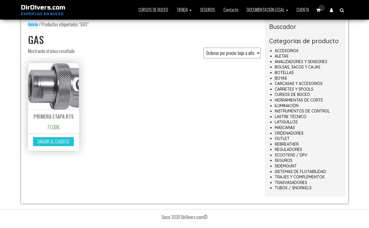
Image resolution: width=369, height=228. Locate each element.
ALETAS (281, 56)
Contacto (231, 9)
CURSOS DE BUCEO (153, 9)
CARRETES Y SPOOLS (294, 89)
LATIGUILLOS (286, 122)
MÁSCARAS (285, 127)
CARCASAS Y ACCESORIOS (299, 83)
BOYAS (281, 78)
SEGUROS (207, 9)
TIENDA (184, 9)
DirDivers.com (43, 7)
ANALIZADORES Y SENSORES (301, 61)
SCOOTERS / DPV (291, 155)
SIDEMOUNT (286, 166)
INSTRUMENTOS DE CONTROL (302, 111)
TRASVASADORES (291, 182)
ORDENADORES (289, 133)
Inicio (33, 24)
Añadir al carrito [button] (53, 141)
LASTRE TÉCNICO (290, 116)
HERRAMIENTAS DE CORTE (299, 100)
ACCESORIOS (287, 50)
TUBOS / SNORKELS (293, 187)
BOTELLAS (284, 72)
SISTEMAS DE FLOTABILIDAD (300, 171)
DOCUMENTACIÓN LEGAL (267, 9)
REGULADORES (288, 149)
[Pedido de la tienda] (232, 53)
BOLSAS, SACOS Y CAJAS (297, 67)
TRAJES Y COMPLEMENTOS (300, 176)
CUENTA (303, 9)
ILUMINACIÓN (287, 105)
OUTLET (282, 138)
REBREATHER (287, 144)
